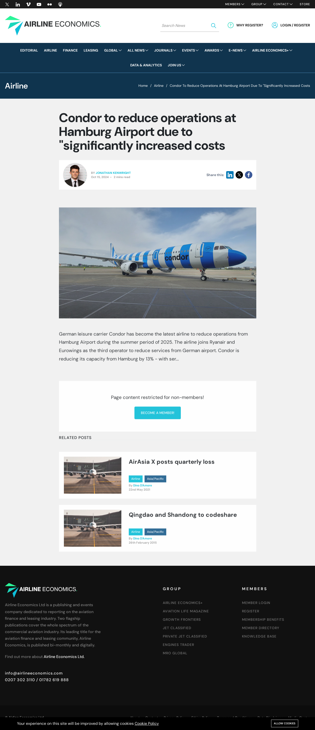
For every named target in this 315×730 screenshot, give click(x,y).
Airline (159, 85)
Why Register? (249, 25)
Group (256, 4)
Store (305, 4)
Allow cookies (285, 723)
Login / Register (295, 25)
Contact (281, 4)
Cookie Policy (147, 723)
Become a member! (157, 471)
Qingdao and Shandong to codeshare (183, 542)
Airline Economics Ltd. (64, 656)
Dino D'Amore (142, 512)
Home (143, 85)
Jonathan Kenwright (113, 173)
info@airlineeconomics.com (34, 673)
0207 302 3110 (20, 679)
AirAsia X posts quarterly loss (172, 489)
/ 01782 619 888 (52, 679)
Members (233, 4)
